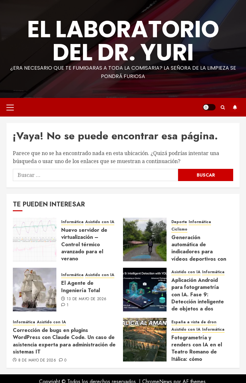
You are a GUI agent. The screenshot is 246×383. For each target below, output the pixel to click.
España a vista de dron (194, 322)
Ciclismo (179, 229)
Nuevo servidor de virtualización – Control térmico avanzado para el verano (84, 244)
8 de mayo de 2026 (37, 360)
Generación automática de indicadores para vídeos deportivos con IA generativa (198, 252)
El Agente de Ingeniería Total (80, 286)
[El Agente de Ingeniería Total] (34, 289)
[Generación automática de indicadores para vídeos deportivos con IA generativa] (145, 239)
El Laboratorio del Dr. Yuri (123, 40)
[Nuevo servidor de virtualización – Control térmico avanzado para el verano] (34, 239)
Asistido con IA (99, 222)
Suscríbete (235, 107)
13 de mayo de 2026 (86, 299)
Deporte (179, 222)
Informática (72, 222)
